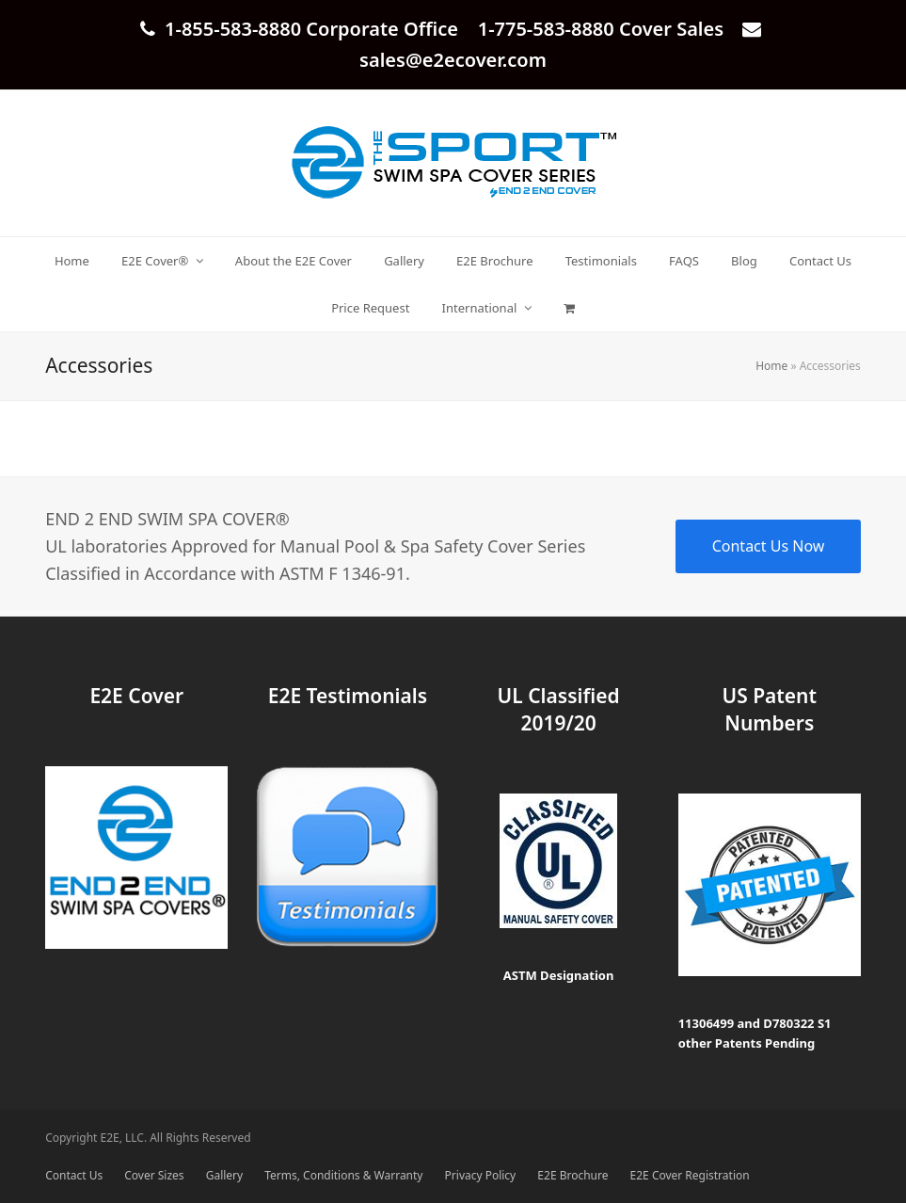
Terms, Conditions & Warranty (343, 1175)
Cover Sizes (153, 1175)
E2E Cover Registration (690, 1175)
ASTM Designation (558, 975)
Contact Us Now (768, 546)
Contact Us (74, 1175)
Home (771, 366)
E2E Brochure (572, 1175)
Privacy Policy (481, 1175)
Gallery (224, 1175)
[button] (568, 307)
